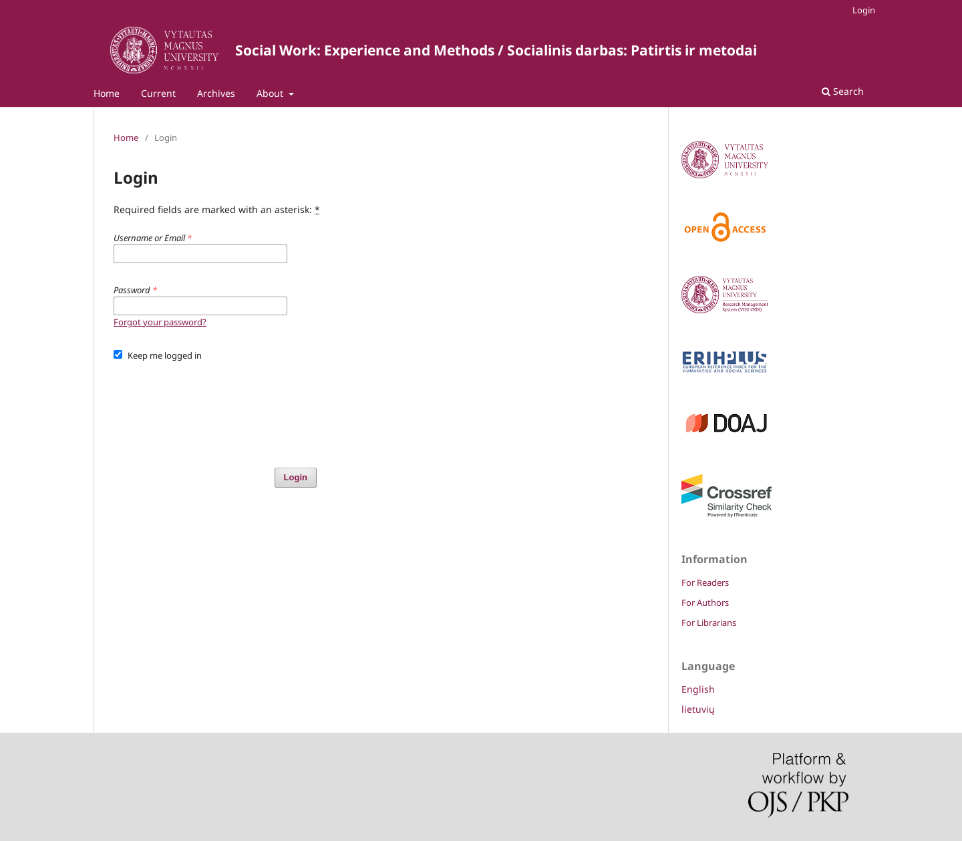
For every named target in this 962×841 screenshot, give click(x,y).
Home (107, 93)
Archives (216, 93)
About (271, 93)
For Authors (705, 603)
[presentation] (215, 408)
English (698, 689)
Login (863, 10)
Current (158, 93)
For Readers (705, 582)
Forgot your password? (160, 322)
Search (843, 91)
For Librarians (708, 623)
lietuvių (698, 709)
